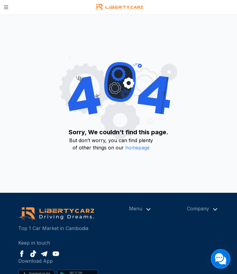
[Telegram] (44, 253)
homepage (137, 148)
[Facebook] (21, 253)
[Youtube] (55, 253)
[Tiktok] (33, 253)
